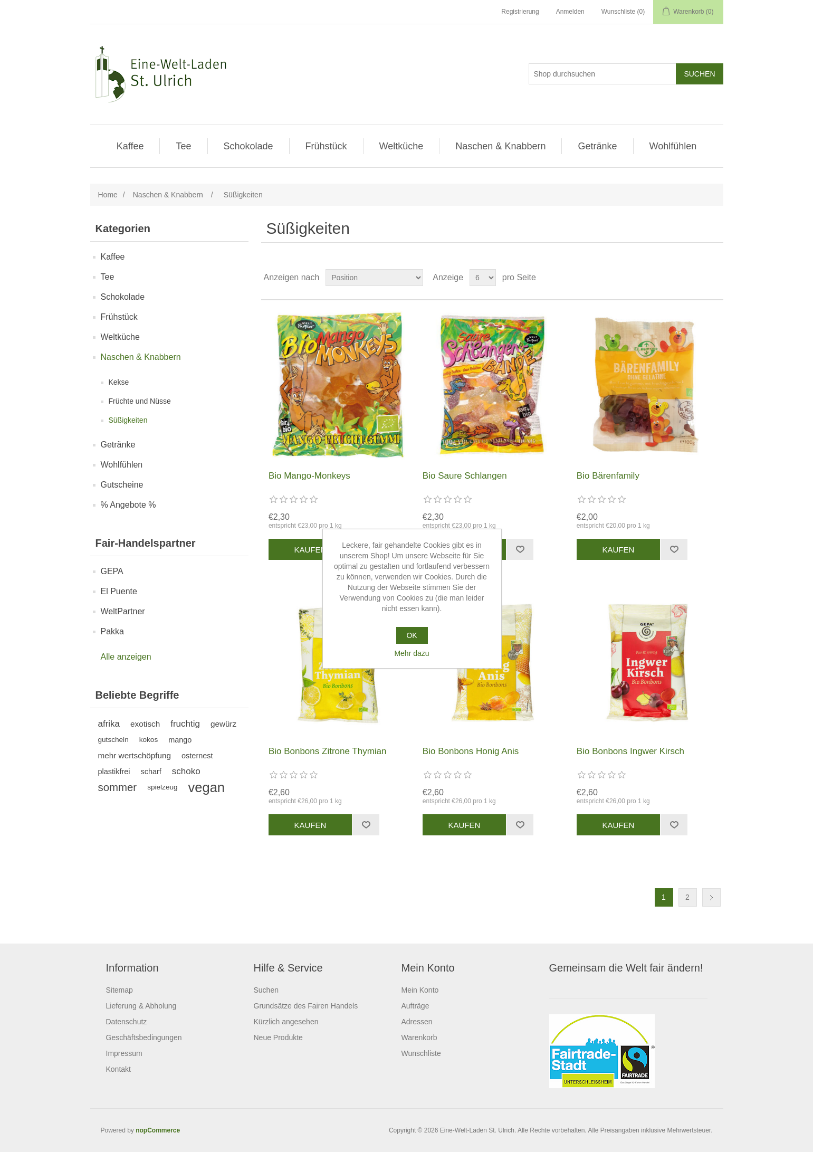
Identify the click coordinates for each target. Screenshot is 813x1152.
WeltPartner (123, 611)
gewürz (223, 723)
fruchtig (185, 724)
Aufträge (415, 1006)
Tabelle (695, 277)
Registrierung (520, 11)
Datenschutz (126, 1021)
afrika (109, 724)
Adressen (417, 1021)
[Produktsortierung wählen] (374, 277)
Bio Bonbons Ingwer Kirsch (630, 751)
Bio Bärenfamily (608, 476)
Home (108, 195)
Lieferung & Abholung (141, 1006)
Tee (183, 146)
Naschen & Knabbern (500, 146)
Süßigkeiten (128, 420)
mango (180, 740)
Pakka (112, 631)
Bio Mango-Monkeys (309, 476)
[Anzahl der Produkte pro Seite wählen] (483, 277)
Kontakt (118, 1069)
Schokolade (248, 146)
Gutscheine (122, 484)
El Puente (119, 591)
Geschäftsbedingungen (144, 1037)
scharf (150, 771)
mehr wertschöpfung (134, 755)
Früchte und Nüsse (140, 401)
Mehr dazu (411, 653)
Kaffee (130, 146)
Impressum (124, 1053)
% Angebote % (128, 504)
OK (411, 635)
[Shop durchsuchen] (602, 73)
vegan (206, 787)
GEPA (112, 571)
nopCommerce (158, 1130)
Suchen (266, 990)
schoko (186, 771)
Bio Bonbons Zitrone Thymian (328, 751)
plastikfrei (114, 771)
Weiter (711, 897)
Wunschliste (421, 1053)
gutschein (113, 740)
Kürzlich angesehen (286, 1021)
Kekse (119, 382)
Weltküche (401, 146)
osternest (197, 755)
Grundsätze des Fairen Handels (306, 1006)
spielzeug (162, 787)
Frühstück (326, 146)
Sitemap (119, 990)
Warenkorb (419, 1037)
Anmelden (570, 11)
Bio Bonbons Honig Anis (471, 751)
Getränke (597, 146)
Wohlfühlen (673, 146)
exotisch (145, 723)
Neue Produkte (278, 1037)
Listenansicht (714, 277)
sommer (117, 787)
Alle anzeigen (126, 656)
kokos (148, 740)
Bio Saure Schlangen (465, 476)
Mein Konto (420, 990)
